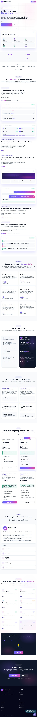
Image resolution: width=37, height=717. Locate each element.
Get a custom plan (6, 24)
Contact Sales (27, 503)
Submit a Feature (21, 705)
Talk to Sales (9, 503)
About (2, 705)
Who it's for (21, 694)
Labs (20, 697)
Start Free (9, 468)
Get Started (27, 468)
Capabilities (21, 692)
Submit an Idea (18, 653)
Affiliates (2, 707)
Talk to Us (33, 1)
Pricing (20, 696)
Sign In (20, 699)
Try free (15, 24)
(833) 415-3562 (21, 707)
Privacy (2, 710)
